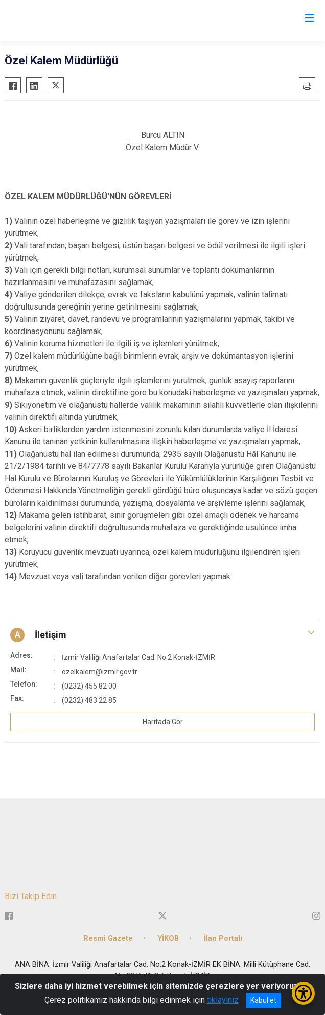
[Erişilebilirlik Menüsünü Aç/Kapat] (303, 993)
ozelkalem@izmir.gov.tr (99, 672)
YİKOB (168, 938)
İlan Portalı (223, 938)
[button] (162, 635)
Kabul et (263, 1000)
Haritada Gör (163, 722)
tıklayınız (223, 1000)
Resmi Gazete (108, 938)
